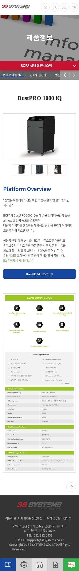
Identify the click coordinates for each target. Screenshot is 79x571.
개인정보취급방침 (31, 518)
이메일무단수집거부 (59, 518)
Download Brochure (39, 274)
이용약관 (10, 518)
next (74, 75)
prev (65, 75)
